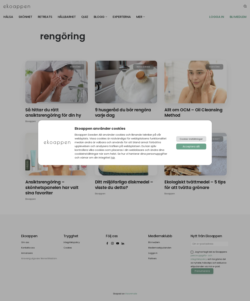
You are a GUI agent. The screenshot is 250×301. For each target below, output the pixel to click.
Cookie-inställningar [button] (191, 139)
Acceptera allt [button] (191, 146)
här (113, 157)
